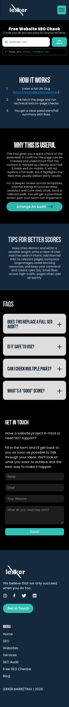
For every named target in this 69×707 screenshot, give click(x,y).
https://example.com (36, 52)
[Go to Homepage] (30, 9)
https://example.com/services (35, 92)
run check (59, 42)
